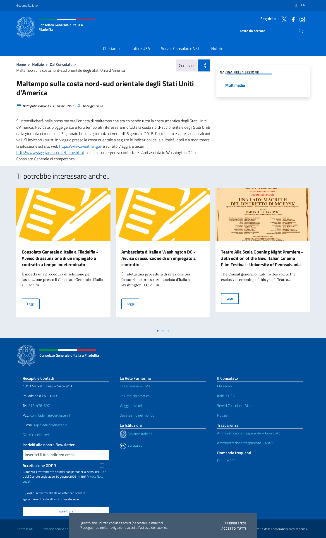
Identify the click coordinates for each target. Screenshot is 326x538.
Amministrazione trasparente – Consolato (248, 433)
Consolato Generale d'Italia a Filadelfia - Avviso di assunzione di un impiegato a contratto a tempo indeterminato (60, 258)
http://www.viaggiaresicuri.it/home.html (50, 152)
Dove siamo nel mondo (137, 415)
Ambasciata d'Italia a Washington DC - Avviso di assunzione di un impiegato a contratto (158, 258)
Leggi (33, 303)
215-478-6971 (40, 405)
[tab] (157, 331)
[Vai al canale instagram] (301, 19)
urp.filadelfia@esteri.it (50, 425)
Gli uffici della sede (36, 434)
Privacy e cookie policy (57, 528)
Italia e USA (226, 395)
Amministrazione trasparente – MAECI (246, 443)
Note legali (25, 528)
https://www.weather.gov (80, 146)
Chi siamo (224, 386)
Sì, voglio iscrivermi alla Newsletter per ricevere (54, 493)
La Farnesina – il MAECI (138, 386)
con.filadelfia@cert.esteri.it (50, 415)
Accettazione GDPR (39, 465)
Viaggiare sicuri (131, 405)
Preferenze (235, 523)
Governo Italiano (27, 5)
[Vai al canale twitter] (283, 19)
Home (21, 64)
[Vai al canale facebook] (292, 19)
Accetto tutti (233, 528)
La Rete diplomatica (135, 395)
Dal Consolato (61, 64)
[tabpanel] (63, 257)
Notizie (38, 64)
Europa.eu (131, 445)
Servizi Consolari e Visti (234, 405)
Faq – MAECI (227, 460)
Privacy (91, 476)
